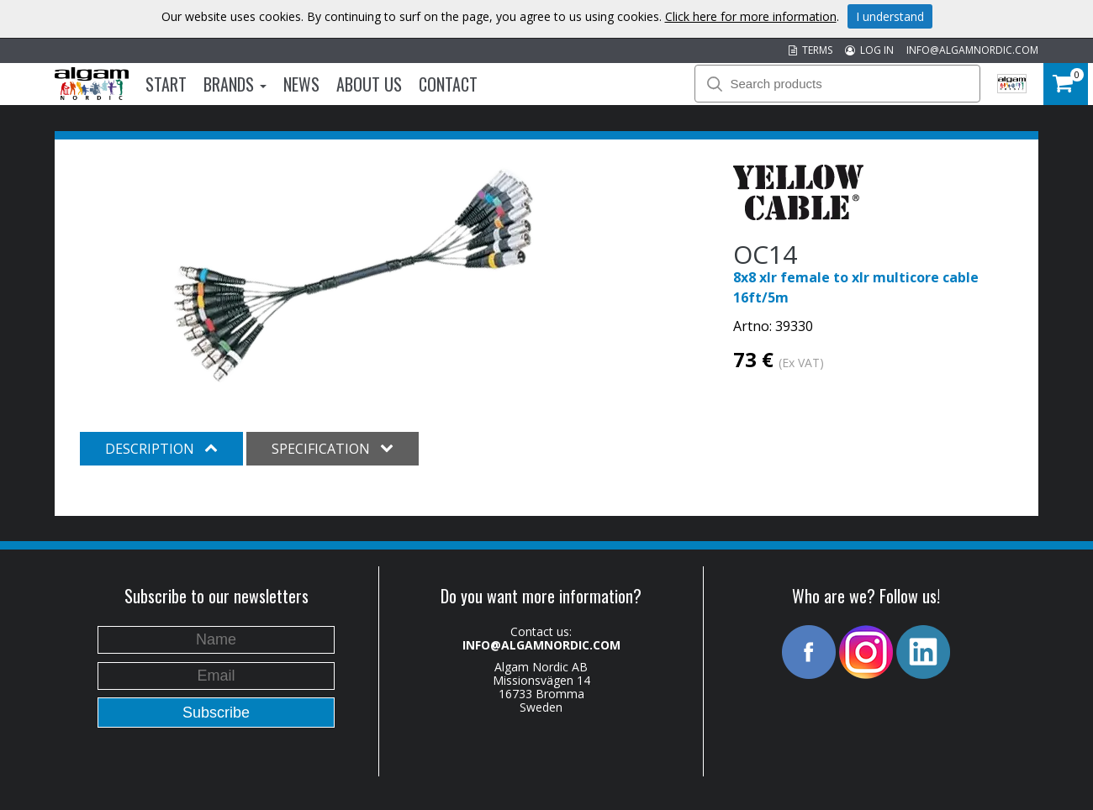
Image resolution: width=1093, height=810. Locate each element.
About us (369, 84)
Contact (448, 84)
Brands (235, 84)
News (301, 84)
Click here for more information (751, 16)
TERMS (810, 50)
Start (166, 84)
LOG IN (869, 50)
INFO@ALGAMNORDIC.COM (972, 50)
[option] (353, 275)
